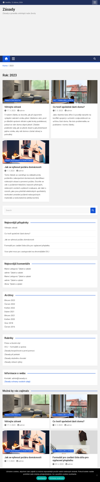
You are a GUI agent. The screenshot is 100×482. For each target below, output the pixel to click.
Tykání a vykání (24, 269)
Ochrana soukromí (56, 478)
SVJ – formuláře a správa (63, 100)
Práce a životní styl (13, 100)
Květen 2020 (9, 319)
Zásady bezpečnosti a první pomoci (19, 160)
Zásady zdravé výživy (13, 362)
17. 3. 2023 (9, 111)
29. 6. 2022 (58, 464)
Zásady (9, 9)
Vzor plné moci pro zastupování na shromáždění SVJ (26, 251)
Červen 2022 (9, 304)
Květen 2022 (9, 308)
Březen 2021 (9, 315)
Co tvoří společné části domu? (69, 107)
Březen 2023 (9, 300)
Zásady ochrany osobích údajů (17, 381)
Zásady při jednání (12, 354)
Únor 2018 (8, 323)
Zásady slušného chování (15, 358)
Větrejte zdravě (12, 107)
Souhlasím (42, 478)
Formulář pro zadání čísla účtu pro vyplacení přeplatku (27, 245)
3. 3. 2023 (58, 111)
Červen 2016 (9, 327)
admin (21, 111)
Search (93, 210)
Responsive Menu (94, 2)
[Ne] (97, 475)
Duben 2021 (9, 311)
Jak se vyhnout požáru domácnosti (22, 167)
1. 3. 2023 (9, 171)
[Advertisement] (50, 36)
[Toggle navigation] (13, 59)
